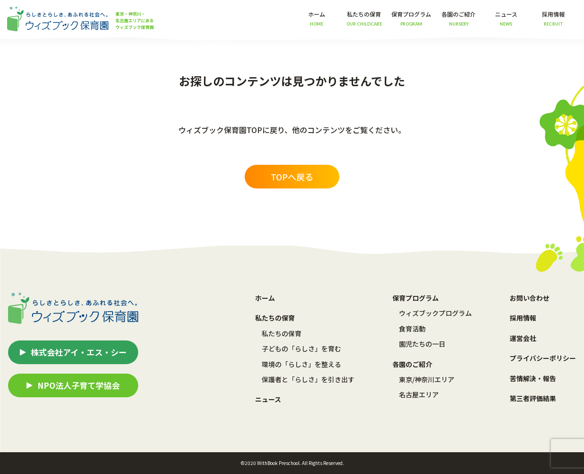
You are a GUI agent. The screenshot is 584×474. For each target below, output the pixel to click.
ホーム (316, 18)
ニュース (506, 18)
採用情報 (553, 18)
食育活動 (412, 328)
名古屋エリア (419, 394)
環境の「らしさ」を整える (301, 364)
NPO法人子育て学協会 (78, 385)
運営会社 (523, 338)
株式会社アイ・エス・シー (79, 352)
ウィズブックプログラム (435, 313)
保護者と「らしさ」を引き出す (308, 379)
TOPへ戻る (292, 176)
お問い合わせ (529, 298)
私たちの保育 (281, 333)
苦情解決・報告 (533, 378)
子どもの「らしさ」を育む (301, 348)
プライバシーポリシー (543, 358)
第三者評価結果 (533, 398)
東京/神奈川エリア (426, 379)
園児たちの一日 (422, 344)
